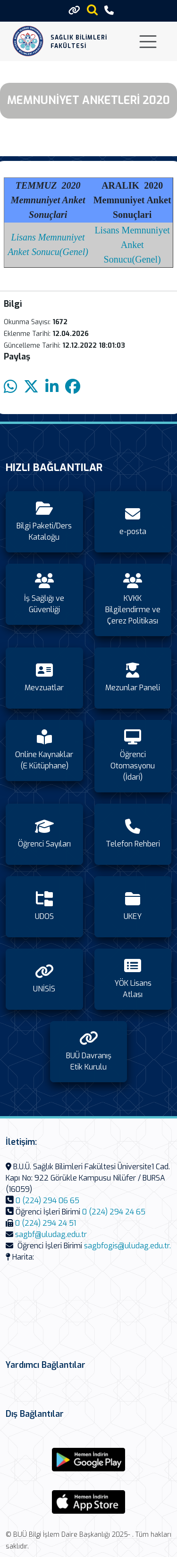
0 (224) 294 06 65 (47, 1201)
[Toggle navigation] (148, 41)
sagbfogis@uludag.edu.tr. (127, 1246)
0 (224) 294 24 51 (45, 1223)
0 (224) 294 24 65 (113, 1212)
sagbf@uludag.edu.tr (51, 1234)
